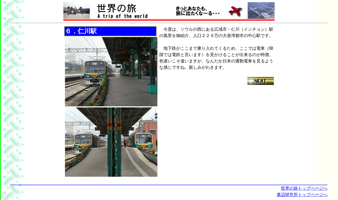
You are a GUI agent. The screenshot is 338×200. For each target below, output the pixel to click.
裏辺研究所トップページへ (302, 194)
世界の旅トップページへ (304, 188)
